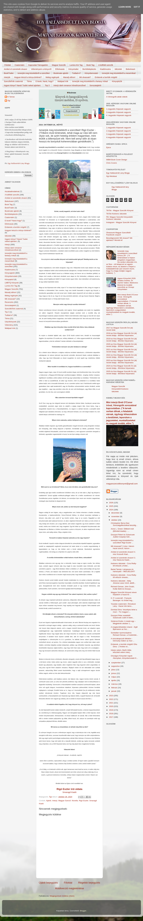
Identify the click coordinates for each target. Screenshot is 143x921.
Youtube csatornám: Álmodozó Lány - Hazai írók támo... (123, 605)
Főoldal (7, 65)
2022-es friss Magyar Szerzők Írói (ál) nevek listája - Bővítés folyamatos (121, 356)
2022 (111, 699)
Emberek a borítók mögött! (106, 77)
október (114, 520)
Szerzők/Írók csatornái (13, 81)
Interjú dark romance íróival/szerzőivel (70, 85)
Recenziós (9, 302)
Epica (108, 147)
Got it (137, 7)
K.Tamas (11, 97)
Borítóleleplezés (89, 69)
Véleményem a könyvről (41, 69)
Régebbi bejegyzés (89, 882)
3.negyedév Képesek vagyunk (118, 112)
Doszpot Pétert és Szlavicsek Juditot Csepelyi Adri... (123, 536)
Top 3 (47, 85)
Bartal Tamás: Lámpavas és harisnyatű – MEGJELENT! (123, 570)
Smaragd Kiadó (69, 792)
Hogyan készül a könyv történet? (18, 230)
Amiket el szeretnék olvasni (15, 69)
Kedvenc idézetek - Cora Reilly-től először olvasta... (124, 576)
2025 (111, 506)
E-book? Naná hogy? (13, 221)
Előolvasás (60, 69)
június (114, 673)
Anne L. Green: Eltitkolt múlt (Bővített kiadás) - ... (122, 530)
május (114, 677)
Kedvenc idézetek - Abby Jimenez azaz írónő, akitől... (123, 582)
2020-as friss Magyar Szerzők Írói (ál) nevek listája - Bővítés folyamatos (121, 345)
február (114, 688)
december (115, 513)
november (115, 516)
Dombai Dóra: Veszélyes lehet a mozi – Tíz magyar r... (124, 611)
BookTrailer (9, 73)
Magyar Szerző (64, 801)
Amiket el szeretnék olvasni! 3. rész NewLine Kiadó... (123, 559)
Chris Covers (111, 163)
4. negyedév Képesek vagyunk (118, 115)
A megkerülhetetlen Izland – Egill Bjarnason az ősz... (124, 628)
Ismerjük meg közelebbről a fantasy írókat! (90, 81)
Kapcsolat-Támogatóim (38, 65)
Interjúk (7, 77)
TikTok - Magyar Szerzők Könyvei (119, 210)
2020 (111, 706)
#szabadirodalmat (12, 191)
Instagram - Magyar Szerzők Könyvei (121, 222)
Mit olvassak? (85, 77)
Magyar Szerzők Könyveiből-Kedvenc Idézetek (120, 389)
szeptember (116, 663)
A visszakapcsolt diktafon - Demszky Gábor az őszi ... (122, 640)
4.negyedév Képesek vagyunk (118, 137)
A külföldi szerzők (105, 65)
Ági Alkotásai (111, 176)
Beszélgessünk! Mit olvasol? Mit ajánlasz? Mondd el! (119, 239)
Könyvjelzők (117, 81)
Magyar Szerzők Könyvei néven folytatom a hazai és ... (124, 593)
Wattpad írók (62, 81)
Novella (75, 801)
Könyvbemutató (91, 73)
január (114, 691)
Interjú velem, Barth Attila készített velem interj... (121, 651)
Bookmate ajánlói (61, 73)
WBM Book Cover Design (116, 160)
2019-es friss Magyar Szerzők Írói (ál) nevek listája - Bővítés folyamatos (121, 340)
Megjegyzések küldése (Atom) (62, 896)
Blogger (83, 911)
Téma (29, 81)
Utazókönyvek (10, 322)
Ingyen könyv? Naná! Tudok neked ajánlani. (22, 85)
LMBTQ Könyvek (12, 283)
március (114, 684)
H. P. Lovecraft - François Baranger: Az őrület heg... (122, 599)
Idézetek (118, 69)
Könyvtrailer (74, 69)
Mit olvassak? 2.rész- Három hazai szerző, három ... (122, 547)
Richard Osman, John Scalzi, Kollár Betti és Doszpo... (123, 588)
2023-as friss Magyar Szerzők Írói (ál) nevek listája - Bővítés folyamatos (121, 361)
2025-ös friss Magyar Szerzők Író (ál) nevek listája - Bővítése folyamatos (121, 372)
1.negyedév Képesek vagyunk (118, 109)
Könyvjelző (9, 279)
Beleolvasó (130, 69)
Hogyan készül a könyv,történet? (28, 77)
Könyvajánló (10, 273)
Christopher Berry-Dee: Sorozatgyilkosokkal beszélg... (124, 524)
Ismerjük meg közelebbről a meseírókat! (119, 73)
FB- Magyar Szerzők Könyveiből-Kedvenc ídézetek (119, 218)
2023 (111, 696)
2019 (111, 710)
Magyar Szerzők (59, 65)
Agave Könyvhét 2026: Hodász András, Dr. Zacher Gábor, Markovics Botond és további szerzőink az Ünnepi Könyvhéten (127, 283)
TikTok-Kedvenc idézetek (116, 214)
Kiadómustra (105, 69)
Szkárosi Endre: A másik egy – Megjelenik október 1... (123, 622)
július (113, 670)
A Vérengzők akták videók (116, 97)
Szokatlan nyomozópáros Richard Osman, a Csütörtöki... (124, 634)
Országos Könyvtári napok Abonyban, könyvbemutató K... (124, 657)
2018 (111, 714)
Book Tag (90, 65)
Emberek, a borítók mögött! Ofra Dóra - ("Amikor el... (124, 645)
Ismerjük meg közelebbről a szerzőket (34, 73)
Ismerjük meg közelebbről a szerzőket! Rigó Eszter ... (122, 541)
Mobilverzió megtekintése (69, 888)
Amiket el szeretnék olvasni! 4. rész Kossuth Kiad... (123, 553)
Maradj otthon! (69, 77)
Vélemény (9, 325)
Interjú (54, 801)
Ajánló (48, 801)
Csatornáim (19, 65)
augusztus (115, 666)
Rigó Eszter (83, 801)
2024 (111, 510)
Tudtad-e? (76, 73)
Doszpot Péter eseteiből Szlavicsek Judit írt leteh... (122, 616)
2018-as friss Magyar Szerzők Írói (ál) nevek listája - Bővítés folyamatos (121, 334)
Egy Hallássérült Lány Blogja (18, 163)
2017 (111, 717)
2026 (111, 503)
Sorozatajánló (95, 85)
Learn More (124, 7)
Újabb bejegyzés (48, 882)
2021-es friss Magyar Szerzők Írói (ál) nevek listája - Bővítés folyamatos (121, 351)
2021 (111, 703)
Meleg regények (52, 77)
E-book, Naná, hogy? (45, 81)
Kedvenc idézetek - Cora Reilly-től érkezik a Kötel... (124, 564)
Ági (8, 101)
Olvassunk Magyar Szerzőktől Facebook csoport (118, 234)
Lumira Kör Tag (76, 65)
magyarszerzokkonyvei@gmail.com (122, 484)
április (114, 680)
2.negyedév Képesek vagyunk (118, 131)
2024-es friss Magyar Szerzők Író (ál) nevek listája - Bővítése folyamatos (121, 367)
